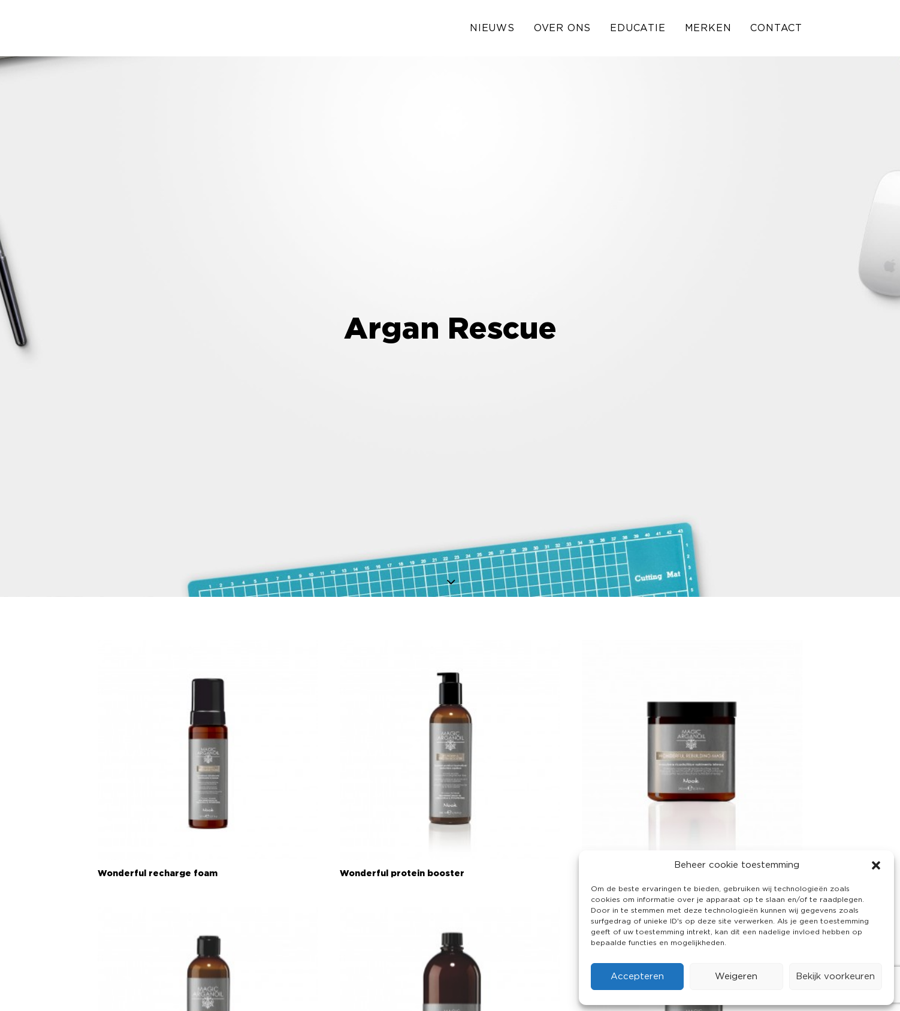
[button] (876, 865)
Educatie (637, 31)
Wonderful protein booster (402, 809)
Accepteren (637, 976)
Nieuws (492, 31)
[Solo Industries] (128, 31)
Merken (708, 31)
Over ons (562, 31)
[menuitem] (496, 31)
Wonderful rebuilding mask (643, 809)
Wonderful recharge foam (158, 809)
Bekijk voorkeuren (835, 976)
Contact (776, 31)
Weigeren (736, 976)
